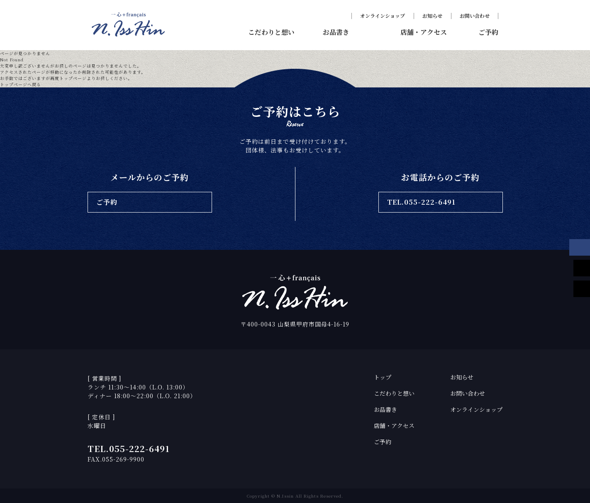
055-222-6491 (139, 449)
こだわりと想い (394, 393)
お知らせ (432, 15)
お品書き (385, 409)
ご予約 (382, 442)
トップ (382, 377)
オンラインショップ (382, 15)
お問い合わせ (475, 15)
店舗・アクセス (394, 425)
